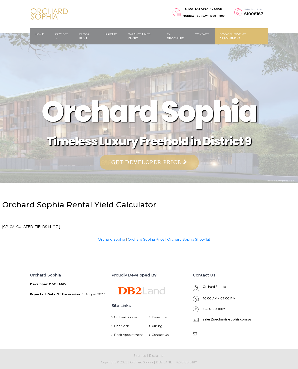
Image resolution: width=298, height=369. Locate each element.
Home (39, 34)
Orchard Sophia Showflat (188, 239)
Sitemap (140, 356)
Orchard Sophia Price (146, 239)
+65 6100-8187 (214, 309)
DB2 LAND (164, 362)
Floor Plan (84, 36)
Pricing (111, 34)
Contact (202, 34)
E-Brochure (175, 36)
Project (61, 36)
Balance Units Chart (139, 36)
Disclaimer (157, 356)
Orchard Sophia (111, 239)
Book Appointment (128, 335)
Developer (159, 317)
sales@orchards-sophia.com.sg (227, 319)
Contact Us (160, 335)
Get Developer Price (149, 162)
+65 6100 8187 (186, 362)
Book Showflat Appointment (233, 36)
